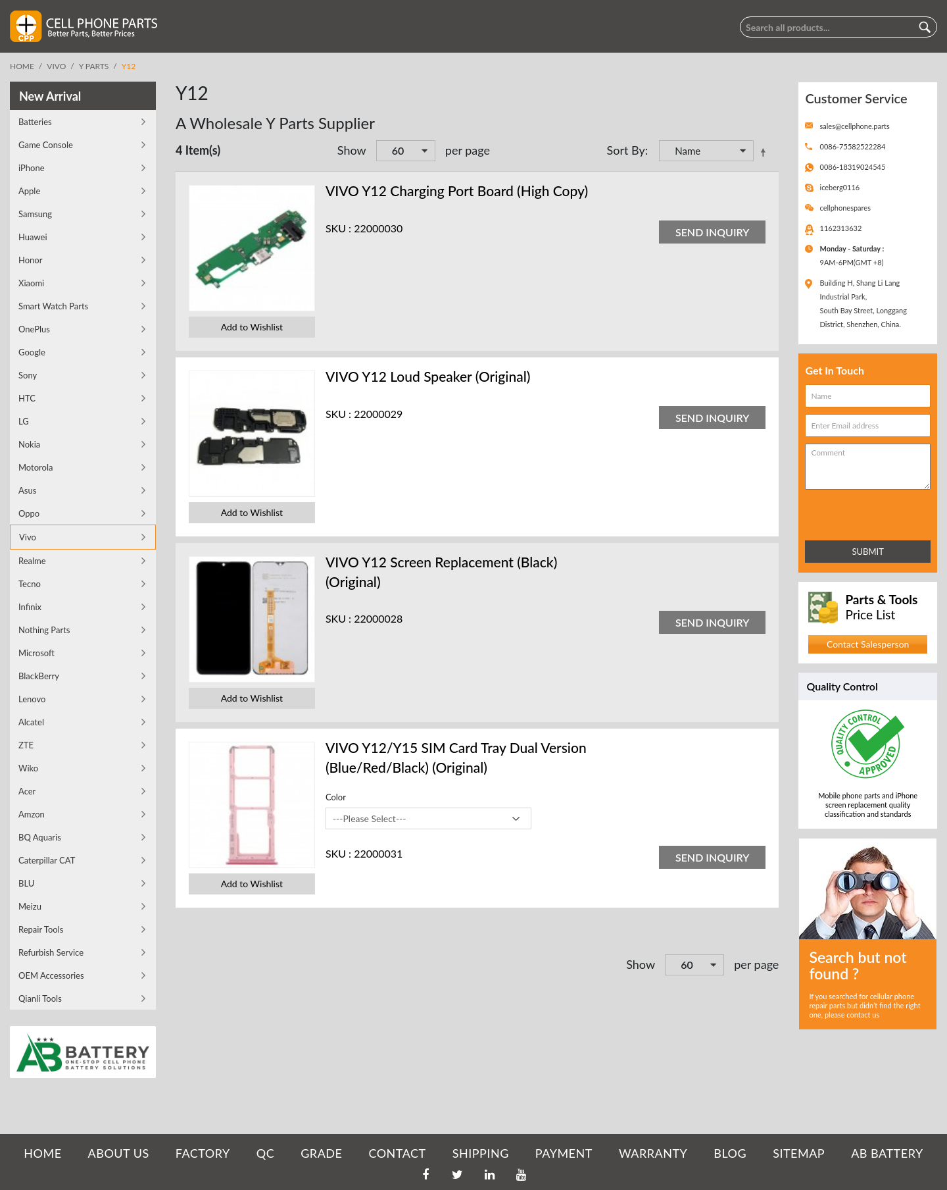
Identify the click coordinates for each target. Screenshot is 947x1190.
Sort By (626, 150)
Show (351, 150)
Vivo (56, 66)
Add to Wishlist (252, 326)
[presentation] (863, 512)
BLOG (730, 1153)
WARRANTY (653, 1153)
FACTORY (203, 1153)
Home (22, 66)
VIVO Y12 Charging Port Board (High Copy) (457, 190)
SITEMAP (799, 1153)
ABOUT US (118, 1153)
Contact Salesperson (868, 644)
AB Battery (887, 1153)
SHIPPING (480, 1153)
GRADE (321, 1153)
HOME (42, 1153)
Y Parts (94, 66)
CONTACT (396, 1153)
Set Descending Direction (765, 152)
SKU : (338, 228)
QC (265, 1153)
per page (467, 150)
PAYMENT (564, 1153)
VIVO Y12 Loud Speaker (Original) (428, 376)
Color (336, 797)
